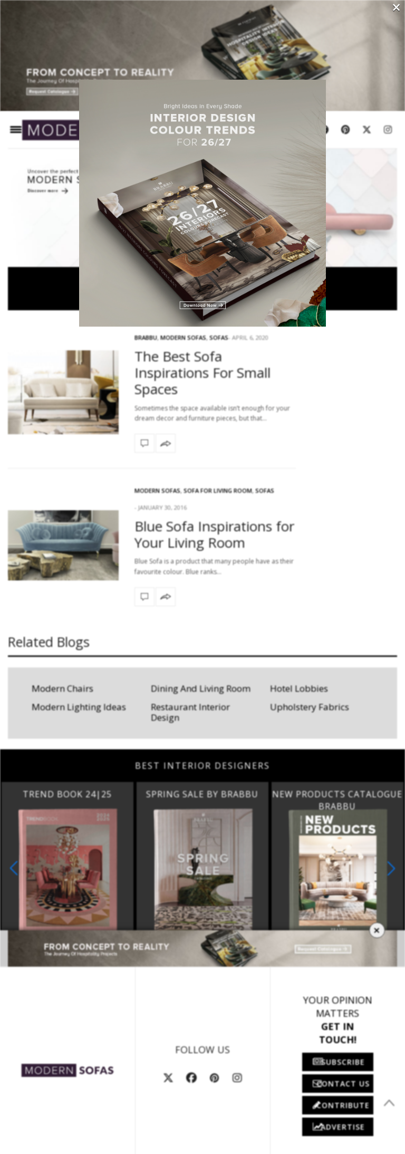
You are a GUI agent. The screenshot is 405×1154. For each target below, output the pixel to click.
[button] (391, 868)
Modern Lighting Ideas (79, 707)
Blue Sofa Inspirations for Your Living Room (214, 534)
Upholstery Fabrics (309, 707)
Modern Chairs (62, 688)
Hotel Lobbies (299, 688)
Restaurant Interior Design (190, 712)
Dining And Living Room (200, 688)
